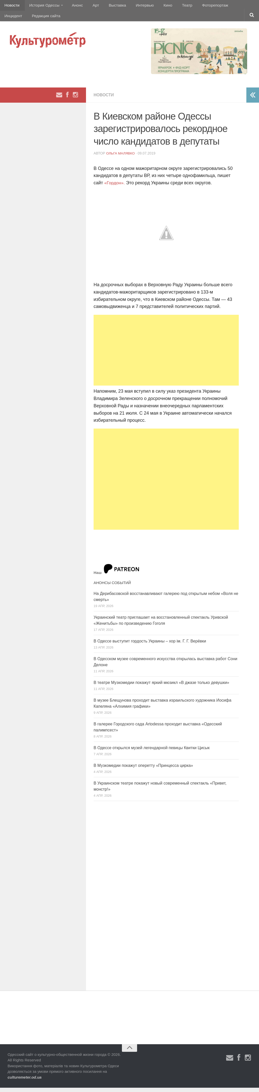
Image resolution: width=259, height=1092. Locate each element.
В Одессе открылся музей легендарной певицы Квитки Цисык (152, 752)
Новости (11, 6)
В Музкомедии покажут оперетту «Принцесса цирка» (143, 769)
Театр (173, 6)
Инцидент (229, 6)
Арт (90, 6)
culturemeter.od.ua (24, 1081)
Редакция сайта (18, 19)
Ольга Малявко (121, 157)
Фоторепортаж (199, 6)
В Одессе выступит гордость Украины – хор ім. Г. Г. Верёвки (150, 645)
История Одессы (42, 6)
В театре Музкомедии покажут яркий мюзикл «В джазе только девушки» (161, 686)
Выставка (110, 6)
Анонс (74, 6)
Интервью (135, 6)
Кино (156, 6)
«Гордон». (114, 186)
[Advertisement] (166, 354)
